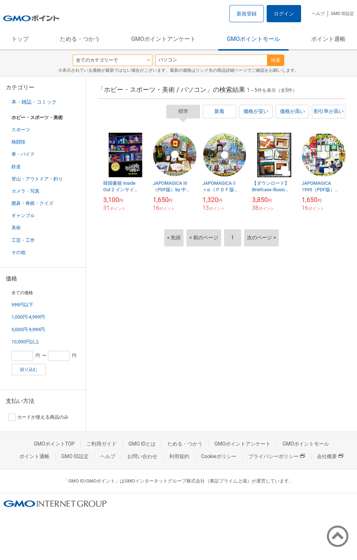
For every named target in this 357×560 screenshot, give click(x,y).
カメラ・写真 (25, 191)
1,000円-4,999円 (28, 317)
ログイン (284, 14)
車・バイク (23, 154)
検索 (275, 60)
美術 (16, 227)
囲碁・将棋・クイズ (32, 203)
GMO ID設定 (342, 13)
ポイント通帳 (328, 39)
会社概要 (330, 456)
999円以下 (22, 304)
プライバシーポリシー (276, 456)
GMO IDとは (142, 444)
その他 (18, 252)
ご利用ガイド (101, 444)
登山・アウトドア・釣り (37, 179)
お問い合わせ (142, 456)
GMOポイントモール (253, 39)
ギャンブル (23, 215)
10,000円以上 (25, 341)
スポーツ (20, 129)
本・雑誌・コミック (34, 102)
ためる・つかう (80, 39)
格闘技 (18, 142)
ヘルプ (318, 13)
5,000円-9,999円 (28, 329)
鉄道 (16, 166)
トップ (20, 39)
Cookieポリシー (219, 456)
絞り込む (28, 369)
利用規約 (179, 456)
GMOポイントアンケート (163, 39)
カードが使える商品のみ (38, 417)
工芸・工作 (23, 240)
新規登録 (247, 14)
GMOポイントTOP (54, 444)
